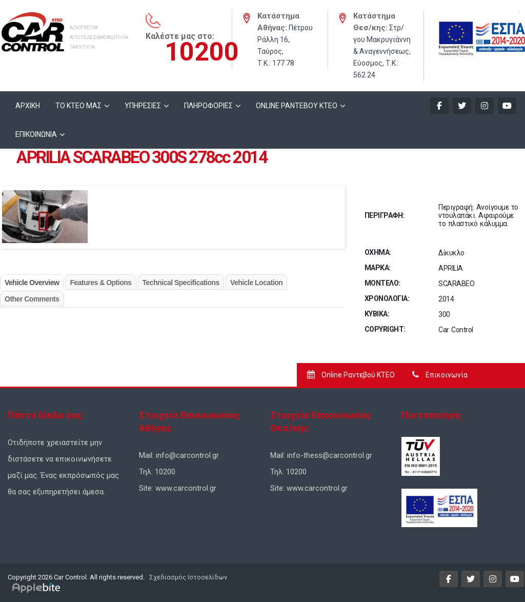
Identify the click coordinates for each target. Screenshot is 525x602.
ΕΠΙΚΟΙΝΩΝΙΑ (36, 134)
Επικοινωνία (440, 375)
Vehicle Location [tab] (256, 282)
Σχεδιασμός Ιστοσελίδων (187, 577)
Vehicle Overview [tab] (32, 282)
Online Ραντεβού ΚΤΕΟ (351, 375)
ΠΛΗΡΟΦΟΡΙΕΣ (208, 106)
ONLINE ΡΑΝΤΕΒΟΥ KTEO (296, 106)
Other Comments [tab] (32, 299)
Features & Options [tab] (100, 282)
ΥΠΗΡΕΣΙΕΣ (143, 106)
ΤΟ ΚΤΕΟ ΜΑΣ (78, 106)
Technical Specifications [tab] (181, 282)
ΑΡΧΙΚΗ (27, 106)
